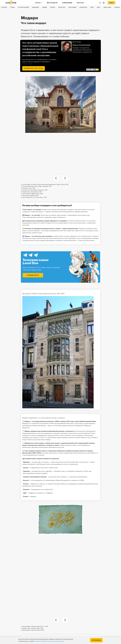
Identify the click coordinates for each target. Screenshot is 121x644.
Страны (12, 7)
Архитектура (83, 7)
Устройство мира (23, 7)
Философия (107, 7)
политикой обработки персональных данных (49, 641)
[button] (65, 178)
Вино (98, 7)
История (4, 7)
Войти (111, 2)
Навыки (44, 7)
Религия (117, 7)
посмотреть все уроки (33, 68)
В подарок (52, 3)
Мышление (35, 7)
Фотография (72, 7)
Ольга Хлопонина (81, 45)
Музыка (52, 7)
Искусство (61, 7)
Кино (92, 7)
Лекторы (80, 3)
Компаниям (67, 3)
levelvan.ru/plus (27, 64)
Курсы (37, 3)
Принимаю (96, 640)
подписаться (33, 275)
